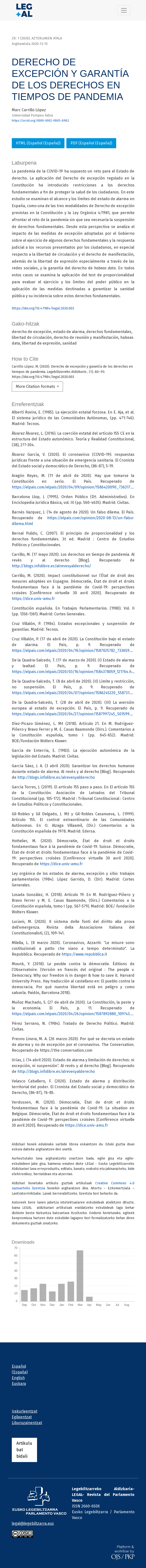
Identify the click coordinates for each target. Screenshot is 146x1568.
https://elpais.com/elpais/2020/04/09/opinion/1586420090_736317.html (75, 487)
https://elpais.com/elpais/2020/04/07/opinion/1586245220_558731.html (75, 693)
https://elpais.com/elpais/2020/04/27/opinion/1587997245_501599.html (75, 714)
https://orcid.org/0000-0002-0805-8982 (40, 120)
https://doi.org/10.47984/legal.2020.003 (43, 308)
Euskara (19, 1383)
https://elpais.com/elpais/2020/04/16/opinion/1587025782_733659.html (75, 650)
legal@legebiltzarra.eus (33, 1523)
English (18, 1378)
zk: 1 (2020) (21, 38)
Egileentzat (22, 1417)
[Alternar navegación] (124, 10)
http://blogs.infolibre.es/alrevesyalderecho (56, 777)
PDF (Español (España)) (91, 143)
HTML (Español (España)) (38, 143)
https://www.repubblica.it (84, 954)
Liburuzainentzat (27, 1422)
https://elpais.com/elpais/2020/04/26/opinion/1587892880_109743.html (75, 1014)
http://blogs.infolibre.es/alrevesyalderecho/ (51, 566)
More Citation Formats (36, 386)
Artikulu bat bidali (24, 1450)
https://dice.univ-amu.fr (33, 598)
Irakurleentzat (24, 1411)
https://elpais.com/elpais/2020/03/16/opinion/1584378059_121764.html (74, 671)
